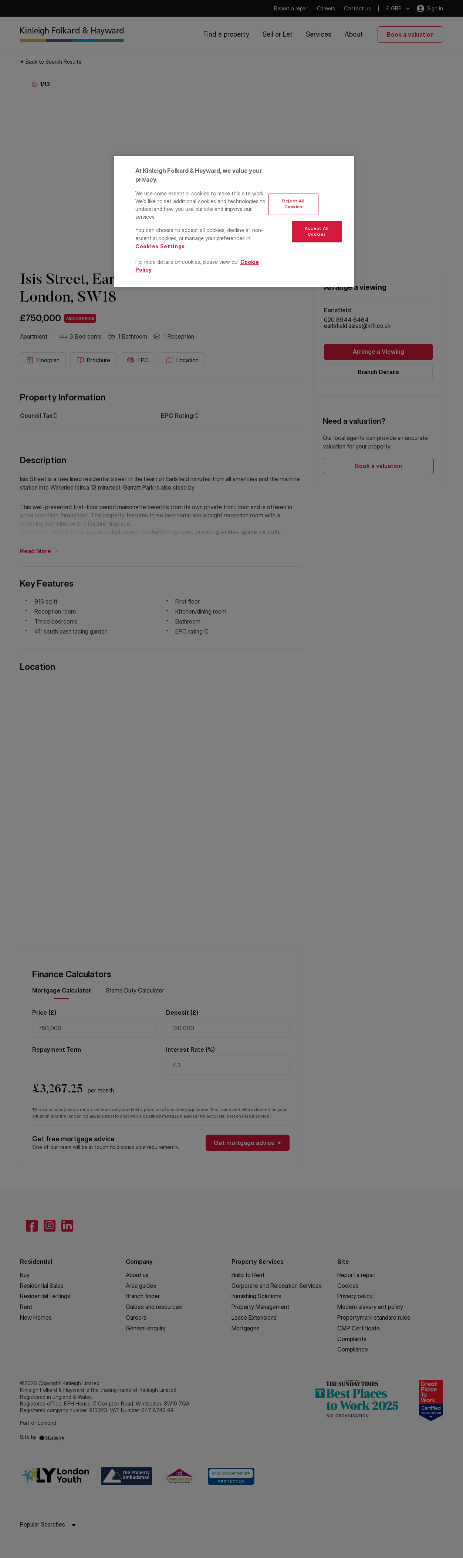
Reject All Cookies (293, 203)
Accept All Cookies (317, 231)
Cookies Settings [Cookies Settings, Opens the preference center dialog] (160, 246)
